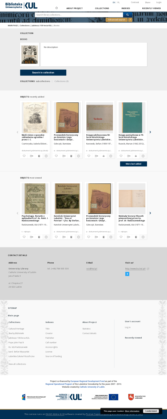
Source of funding (54, 356)
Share (147, 2)
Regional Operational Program (59, 384)
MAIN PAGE (13, 25)
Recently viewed (151, 8)
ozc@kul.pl (91, 268)
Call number (51, 342)
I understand (151, 411)
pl (119, 2)
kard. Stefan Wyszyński (19, 351)
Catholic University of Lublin (92, 387)
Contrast (135, 2)
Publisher (50, 338)
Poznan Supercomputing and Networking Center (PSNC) (114, 414)
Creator (49, 333)
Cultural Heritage (16, 328)
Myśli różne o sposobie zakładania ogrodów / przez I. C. (33, 137)
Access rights (52, 347)
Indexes (125, 8)
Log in (128, 327)
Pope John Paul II (16, 342)
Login (158, 2)
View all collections (17, 364)
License (49, 351)
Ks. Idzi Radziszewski (18, 347)
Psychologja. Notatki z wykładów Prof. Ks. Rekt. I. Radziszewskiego (35, 218)
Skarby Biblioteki (16, 333)
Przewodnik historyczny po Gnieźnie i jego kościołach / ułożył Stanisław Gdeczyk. (66, 137)
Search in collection (43, 72)
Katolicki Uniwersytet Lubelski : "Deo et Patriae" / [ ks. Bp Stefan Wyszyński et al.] (66, 218)
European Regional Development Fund (88, 381)
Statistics (86, 328)
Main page (13, 315)
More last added (133, 164)
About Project (74, 8)
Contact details (89, 333)
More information (132, 411)
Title (47, 328)
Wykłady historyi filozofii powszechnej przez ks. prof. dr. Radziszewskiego (132, 218)
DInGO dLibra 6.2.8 (55, 414)
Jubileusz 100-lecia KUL (42, 25)
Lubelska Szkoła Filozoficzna (21, 356)
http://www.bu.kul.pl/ (135, 268)
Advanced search (116, 19)
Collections (102, 8)
